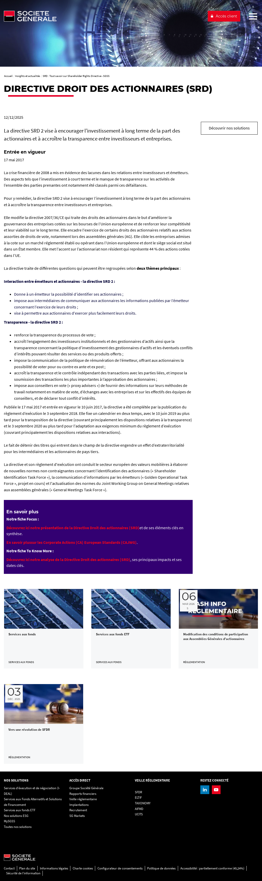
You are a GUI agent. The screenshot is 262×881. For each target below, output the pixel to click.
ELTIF (138, 797)
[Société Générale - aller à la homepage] (103, 16)
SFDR (138, 792)
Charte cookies (83, 868)
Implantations (79, 805)
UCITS (139, 814)
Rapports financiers (82, 794)
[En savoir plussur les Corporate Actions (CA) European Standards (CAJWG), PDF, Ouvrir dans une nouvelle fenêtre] (71, 542)
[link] (43, 628)
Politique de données (161, 868)
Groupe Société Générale (86, 788)
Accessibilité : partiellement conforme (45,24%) (212, 868)
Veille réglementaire (83, 799)
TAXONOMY (142, 803)
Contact (9, 868)
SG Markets (77, 816)
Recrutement (78, 810)
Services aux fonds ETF (19, 810)
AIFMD (139, 809)
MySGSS (9, 821)
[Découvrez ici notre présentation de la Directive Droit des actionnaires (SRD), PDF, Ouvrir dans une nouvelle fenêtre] (72, 527)
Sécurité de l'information (23, 873)
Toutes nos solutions (17, 827)
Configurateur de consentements (120, 868)
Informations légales (54, 868)
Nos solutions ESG (16, 816)
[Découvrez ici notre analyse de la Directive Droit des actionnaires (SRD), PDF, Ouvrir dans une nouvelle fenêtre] (68, 559)
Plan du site (27, 868)
